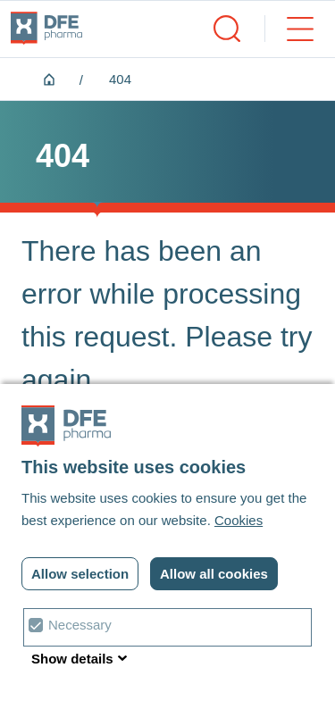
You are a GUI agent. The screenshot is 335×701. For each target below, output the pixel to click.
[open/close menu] (289, 28)
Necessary (80, 624)
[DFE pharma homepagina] (46, 28)
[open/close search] (227, 28)
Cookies (238, 520)
